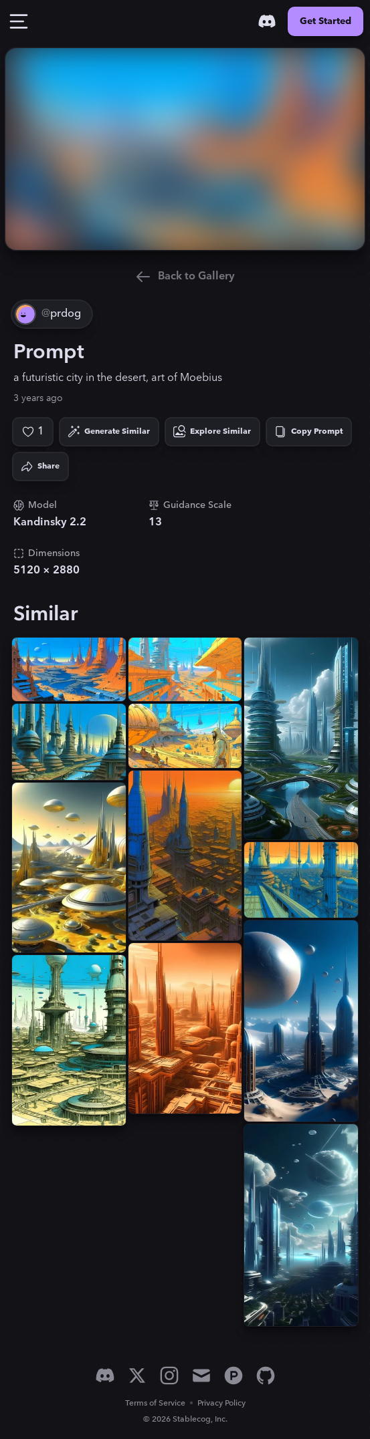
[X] (137, 1375)
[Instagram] (169, 1375)
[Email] (201, 1375)
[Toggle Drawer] (18, 21)
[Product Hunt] (233, 1375)
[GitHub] (266, 1375)
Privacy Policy (221, 1403)
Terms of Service (155, 1403)
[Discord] (267, 21)
